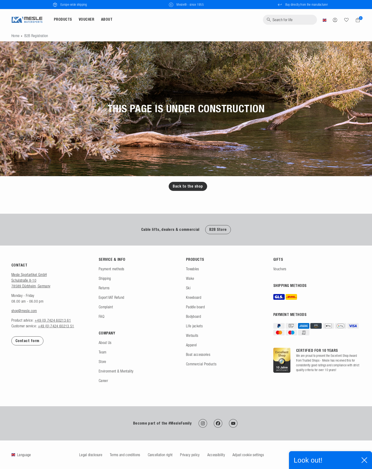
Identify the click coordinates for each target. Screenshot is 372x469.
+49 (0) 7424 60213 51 (56, 326)
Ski (188, 288)
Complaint (106, 307)
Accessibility (216, 455)
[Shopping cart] (356, 20)
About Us (105, 342)
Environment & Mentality (116, 371)
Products (63, 19)
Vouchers (279, 269)
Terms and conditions (125, 455)
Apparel (191, 345)
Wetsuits (192, 335)
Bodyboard (193, 316)
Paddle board (195, 307)
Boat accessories (198, 354)
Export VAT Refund (111, 297)
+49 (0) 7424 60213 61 (53, 320)
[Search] (290, 20)
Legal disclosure (90, 455)
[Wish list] (346, 20)
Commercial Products (201, 364)
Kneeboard (193, 297)
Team (102, 352)
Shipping (105, 278)
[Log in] (335, 20)
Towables (192, 269)
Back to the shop (188, 186)
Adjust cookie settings (248, 455)
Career (103, 380)
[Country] (324, 20)
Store (102, 361)
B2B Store (218, 229)
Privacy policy (190, 455)
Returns (104, 288)
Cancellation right (160, 455)
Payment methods (111, 269)
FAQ (101, 316)
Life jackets (194, 326)
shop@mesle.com (24, 311)
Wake (190, 278)
